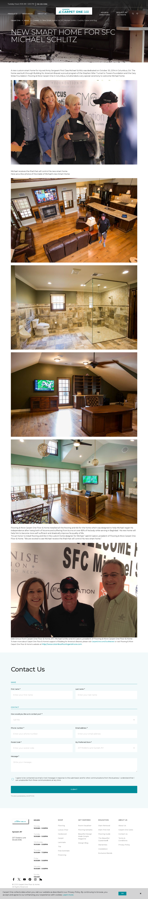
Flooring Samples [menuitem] (85, 830)
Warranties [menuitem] (102, 845)
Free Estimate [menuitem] (64, 851)
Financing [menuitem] (62, 855)
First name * (15, 689)
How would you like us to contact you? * (26, 714)
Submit (74, 789)
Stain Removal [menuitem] (104, 826)
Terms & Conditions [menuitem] (122, 839)
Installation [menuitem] (103, 849)
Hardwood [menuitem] (62, 834)
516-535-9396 (42, 4)
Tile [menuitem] (59, 847)
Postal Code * (16, 742)
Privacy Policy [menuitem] (124, 845)
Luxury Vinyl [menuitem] (63, 830)
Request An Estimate (121, 13)
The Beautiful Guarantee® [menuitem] (103, 839)
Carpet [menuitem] (61, 838)
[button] (133, 13)
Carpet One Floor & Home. (29, 884)
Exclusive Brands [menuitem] (105, 853)
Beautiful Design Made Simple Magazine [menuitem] (85, 836)
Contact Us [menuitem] (123, 834)
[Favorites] (137, 13)
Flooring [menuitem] (61, 826)
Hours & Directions (104, 13)
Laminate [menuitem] (62, 842)
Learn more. (68, 895)
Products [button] (13, 14)
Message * (15, 756)
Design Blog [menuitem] (83, 843)
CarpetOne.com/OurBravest (103, 642)
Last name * (80, 689)
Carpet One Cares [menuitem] (125, 830)
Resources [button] (27, 14)
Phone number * (17, 728)
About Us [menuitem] (122, 826)
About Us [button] (42, 14)
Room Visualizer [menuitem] (84, 826)
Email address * (81, 728)
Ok (122, 893)
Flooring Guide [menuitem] (104, 834)
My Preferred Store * (83, 742)
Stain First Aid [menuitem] (104, 830)
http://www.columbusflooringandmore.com (62, 644)
